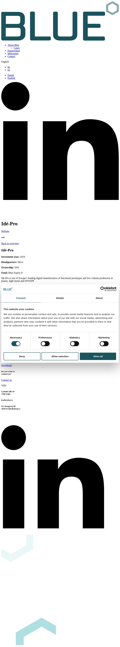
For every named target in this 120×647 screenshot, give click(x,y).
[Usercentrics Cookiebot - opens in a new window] (102, 289)
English (11, 78)
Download (6, 365)
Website (5, 231)
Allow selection (59, 356)
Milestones (13, 53)
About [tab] (99, 298)
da (9, 67)
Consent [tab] (21, 298)
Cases (17, 48)
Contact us (6, 380)
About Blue (13, 45)
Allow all (98, 356)
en (9, 70)
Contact (11, 56)
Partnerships (14, 50)
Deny (22, 356)
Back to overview (10, 243)
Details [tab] (60, 298)
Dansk (11, 75)
